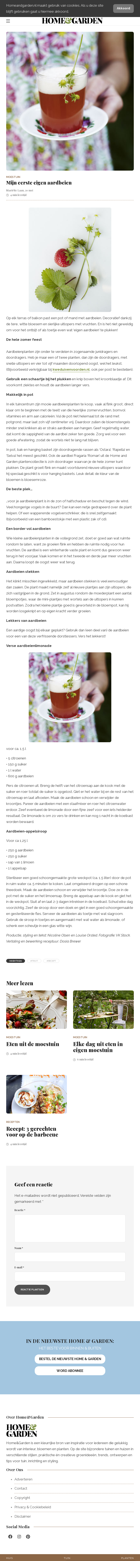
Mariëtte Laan (15, 190)
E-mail (19, 1267)
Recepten (13, 1121)
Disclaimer (22, 1516)
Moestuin (13, 176)
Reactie (19, 1210)
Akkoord (123, 8)
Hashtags (15, 961)
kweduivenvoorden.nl (71, 369)
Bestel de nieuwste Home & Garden (70, 1359)
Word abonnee (70, 1371)
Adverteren (23, 1479)
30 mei (29, 190)
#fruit (34, 961)
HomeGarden (72, 20)
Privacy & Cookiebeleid (32, 1507)
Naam (18, 1248)
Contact (20, 1488)
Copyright (22, 1498)
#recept (51, 961)
